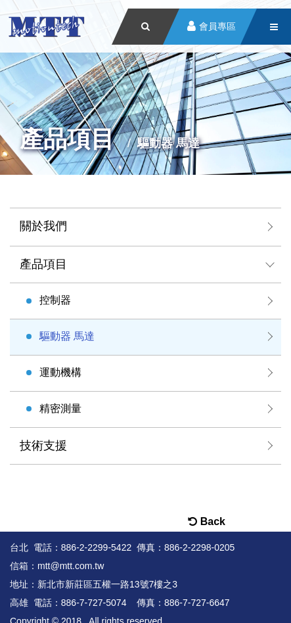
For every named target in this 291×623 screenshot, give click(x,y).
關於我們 (43, 226)
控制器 (55, 300)
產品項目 (43, 264)
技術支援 (43, 445)
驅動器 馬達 (67, 336)
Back (206, 521)
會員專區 (217, 27)
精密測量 (60, 408)
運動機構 (60, 372)
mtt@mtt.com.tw (70, 566)
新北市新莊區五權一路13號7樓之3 (107, 584)
